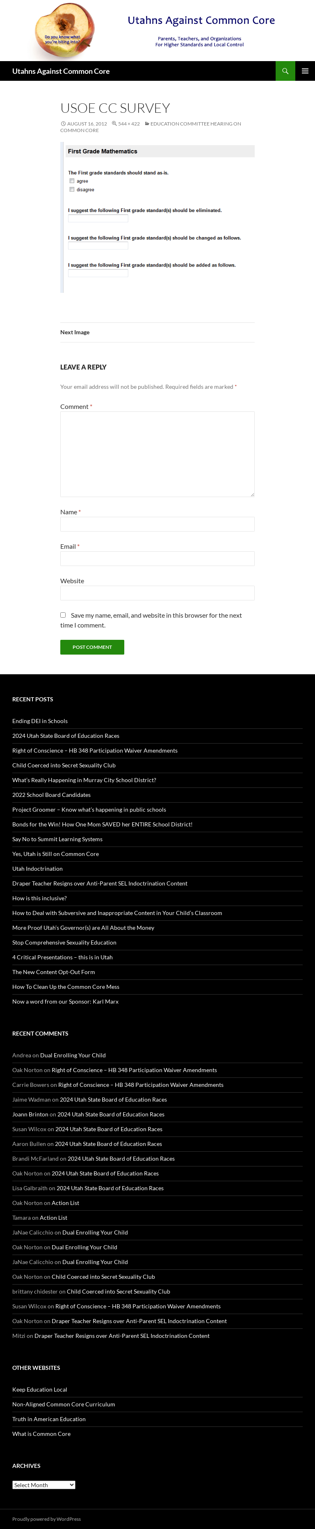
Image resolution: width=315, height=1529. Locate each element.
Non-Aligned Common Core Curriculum (63, 1404)
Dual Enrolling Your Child (73, 1055)
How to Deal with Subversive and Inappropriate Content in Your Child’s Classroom (117, 912)
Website (72, 580)
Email (70, 546)
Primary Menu (305, 71)
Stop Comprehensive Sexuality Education (64, 942)
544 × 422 (129, 124)
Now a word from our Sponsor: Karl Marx (65, 1001)
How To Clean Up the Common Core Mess (65, 986)
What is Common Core (41, 1433)
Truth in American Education (49, 1418)
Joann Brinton (30, 1114)
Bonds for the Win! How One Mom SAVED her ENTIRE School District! (102, 824)
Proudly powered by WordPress (46, 1519)
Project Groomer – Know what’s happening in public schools (89, 809)
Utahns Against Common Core (61, 70)
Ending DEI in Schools (40, 720)
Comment (76, 406)
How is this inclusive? (39, 898)
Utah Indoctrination (37, 868)
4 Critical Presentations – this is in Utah (62, 957)
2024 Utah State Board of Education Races (65, 735)
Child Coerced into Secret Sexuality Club (64, 765)
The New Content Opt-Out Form (53, 971)
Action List (65, 1202)
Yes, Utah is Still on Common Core (55, 853)
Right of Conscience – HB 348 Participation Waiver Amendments (95, 750)
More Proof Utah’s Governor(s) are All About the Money (83, 927)
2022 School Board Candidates (51, 794)
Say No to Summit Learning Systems (57, 838)
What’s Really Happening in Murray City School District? (84, 779)
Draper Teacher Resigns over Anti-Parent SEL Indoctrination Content (99, 883)
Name (70, 512)
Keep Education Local (39, 1389)
